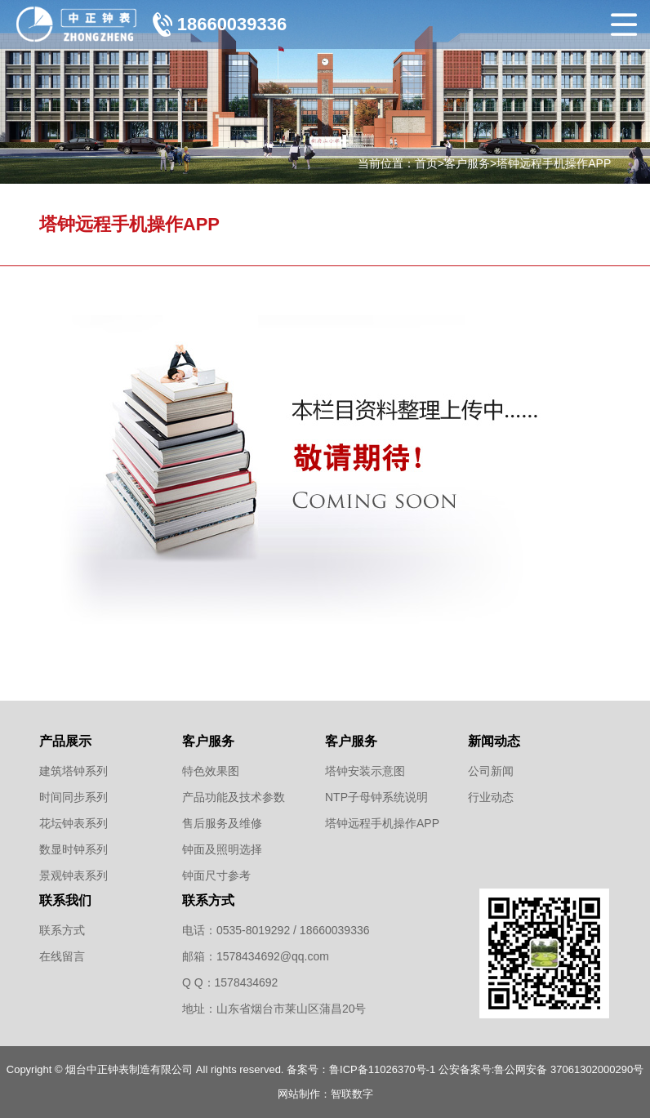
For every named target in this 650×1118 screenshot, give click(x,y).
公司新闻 (491, 770)
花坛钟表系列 (73, 823)
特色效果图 (210, 770)
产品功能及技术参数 (233, 797)
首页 (426, 163)
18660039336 (232, 24)
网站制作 (299, 1094)
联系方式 (62, 930)
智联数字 (352, 1094)
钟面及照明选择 (222, 849)
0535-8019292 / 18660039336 (293, 930)
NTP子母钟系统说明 (376, 797)
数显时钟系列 (73, 849)
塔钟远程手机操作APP (553, 163)
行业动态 (491, 797)
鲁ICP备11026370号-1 (382, 1069)
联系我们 (65, 900)
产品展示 (65, 741)
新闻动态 (494, 741)
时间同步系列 (73, 797)
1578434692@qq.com (272, 956)
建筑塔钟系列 (73, 770)
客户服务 (467, 163)
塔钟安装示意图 (365, 770)
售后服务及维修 (222, 823)
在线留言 (62, 956)
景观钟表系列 (73, 875)
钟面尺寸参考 (216, 875)
